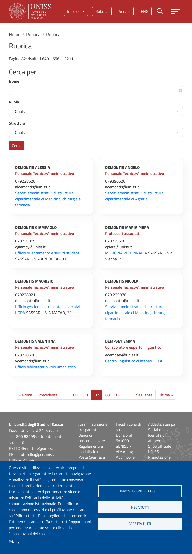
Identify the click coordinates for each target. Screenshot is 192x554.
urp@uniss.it (29, 460)
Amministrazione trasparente (93, 426)
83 (108, 395)
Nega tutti (140, 507)
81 (86, 395)
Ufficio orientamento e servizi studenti (47, 253)
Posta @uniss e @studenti (91, 459)
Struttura (17, 123)
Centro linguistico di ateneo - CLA (133, 361)
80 (75, 395)
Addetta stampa (161, 424)
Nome (14, 81)
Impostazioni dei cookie (140, 491)
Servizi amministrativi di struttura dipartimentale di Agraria (134, 196)
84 (118, 395)
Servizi (124, 11)
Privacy (14, 541)
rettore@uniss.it (41, 448)
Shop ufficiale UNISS (159, 448)
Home (14, 34)
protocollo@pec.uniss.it (37, 454)
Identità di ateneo (157, 437)
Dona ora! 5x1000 (124, 437)
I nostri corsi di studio (128, 426)
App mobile (125, 457)
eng (144, 11)
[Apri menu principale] (175, 11)
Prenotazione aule (159, 459)
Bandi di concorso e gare (91, 437)
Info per (74, 11)
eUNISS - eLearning (124, 448)
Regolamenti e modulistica (90, 448)
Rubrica (102, 11)
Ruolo (14, 102)
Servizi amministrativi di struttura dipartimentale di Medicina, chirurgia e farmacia (48, 199)
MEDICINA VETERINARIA (126, 253)
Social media (159, 429)
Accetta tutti (140, 523)
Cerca (17, 146)
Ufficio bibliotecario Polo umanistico (45, 367)
